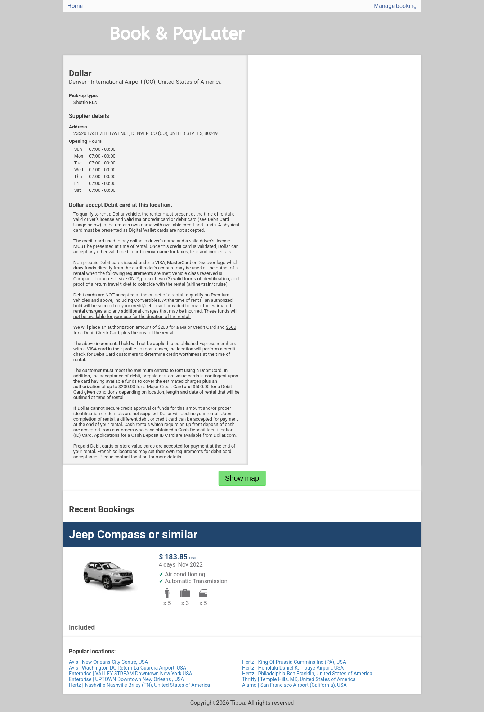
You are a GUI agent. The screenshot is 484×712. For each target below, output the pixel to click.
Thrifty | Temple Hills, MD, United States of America (299, 679)
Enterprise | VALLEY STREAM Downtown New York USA (130, 673)
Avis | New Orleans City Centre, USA (108, 662)
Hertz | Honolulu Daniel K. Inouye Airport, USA (293, 668)
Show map (242, 478)
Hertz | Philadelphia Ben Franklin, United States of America (307, 673)
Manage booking (395, 6)
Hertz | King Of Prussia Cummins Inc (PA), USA (294, 662)
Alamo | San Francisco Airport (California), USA (294, 685)
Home (75, 6)
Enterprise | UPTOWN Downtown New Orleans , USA (126, 679)
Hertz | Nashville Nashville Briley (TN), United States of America (139, 685)
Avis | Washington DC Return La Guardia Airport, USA (127, 668)
